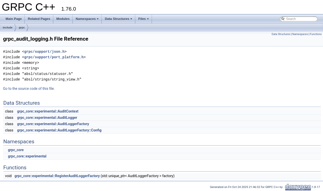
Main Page (14, 19)
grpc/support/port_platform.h (54, 57)
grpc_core (15, 150)
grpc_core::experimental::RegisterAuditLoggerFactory (57, 176)
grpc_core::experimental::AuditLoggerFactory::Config (59, 130)
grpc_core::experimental (27, 156)
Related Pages (39, 19)
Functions (316, 34)
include (8, 27)
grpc (22, 27)
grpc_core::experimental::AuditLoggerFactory (53, 124)
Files (143, 19)
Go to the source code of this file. (29, 89)
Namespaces (87, 19)
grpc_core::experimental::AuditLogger (47, 118)
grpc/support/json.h (44, 51)
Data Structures (118, 19)
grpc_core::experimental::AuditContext (47, 111)
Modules (63, 19)
